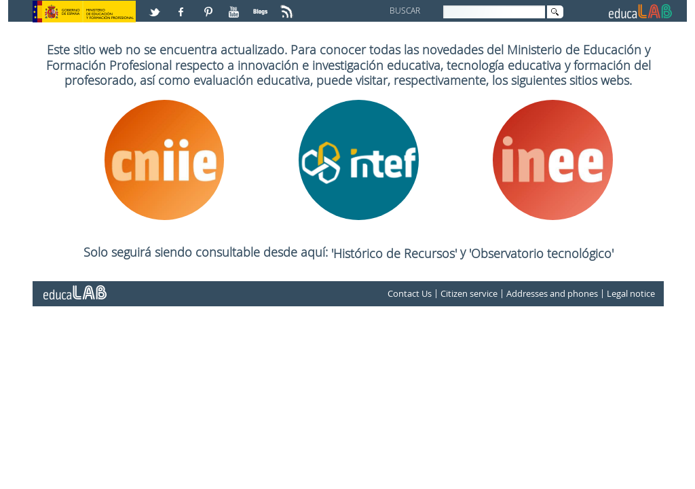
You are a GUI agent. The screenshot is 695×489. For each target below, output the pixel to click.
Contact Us (410, 293)
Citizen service (468, 293)
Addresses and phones (552, 293)
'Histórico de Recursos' (395, 253)
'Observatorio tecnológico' (541, 253)
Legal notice (631, 293)
